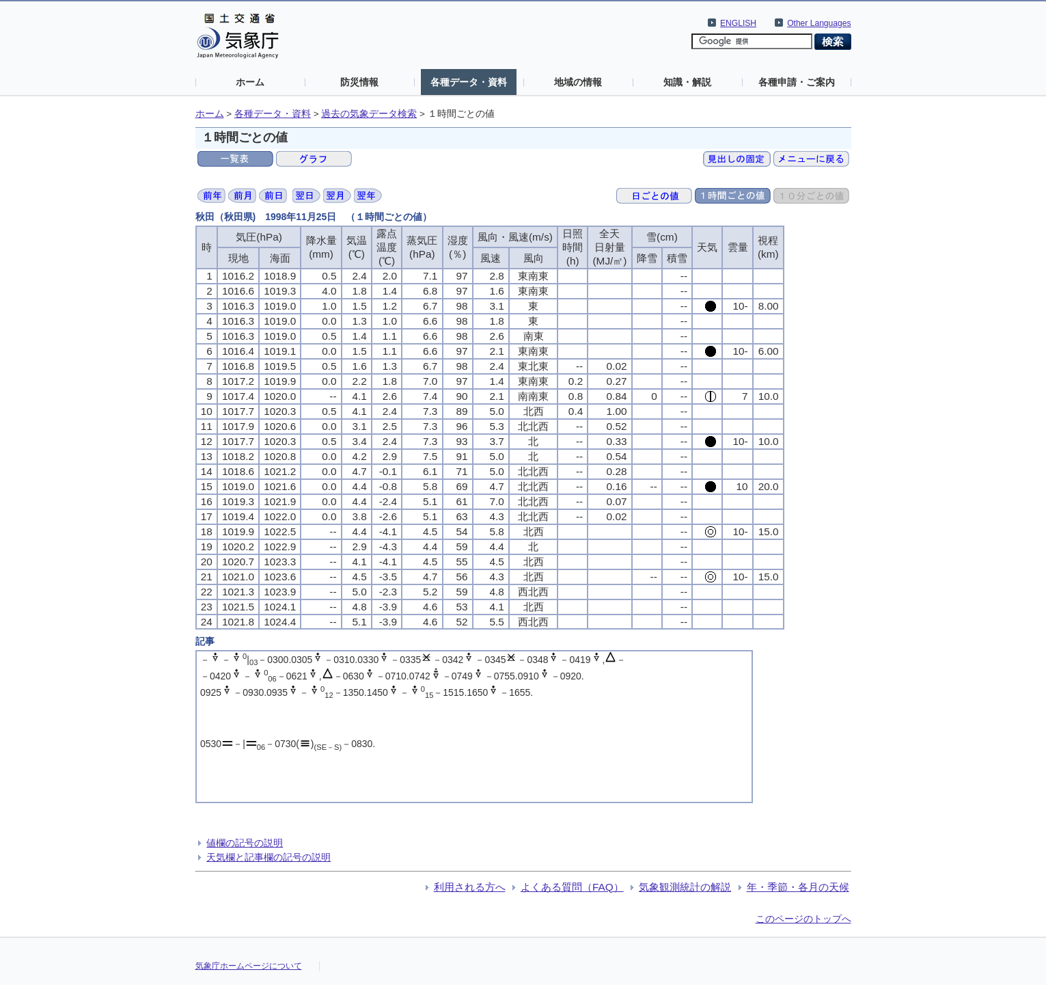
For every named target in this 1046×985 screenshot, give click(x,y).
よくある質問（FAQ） (572, 887)
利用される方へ (470, 887)
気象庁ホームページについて (248, 966)
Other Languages (819, 23)
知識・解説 (687, 82)
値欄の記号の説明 (244, 842)
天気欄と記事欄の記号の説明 (268, 857)
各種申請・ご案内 (796, 82)
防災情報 (359, 82)
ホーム (250, 82)
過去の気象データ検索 (369, 114)
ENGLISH (738, 23)
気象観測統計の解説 (685, 887)
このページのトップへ (803, 918)
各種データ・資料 (468, 82)
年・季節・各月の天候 (798, 887)
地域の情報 (578, 82)
